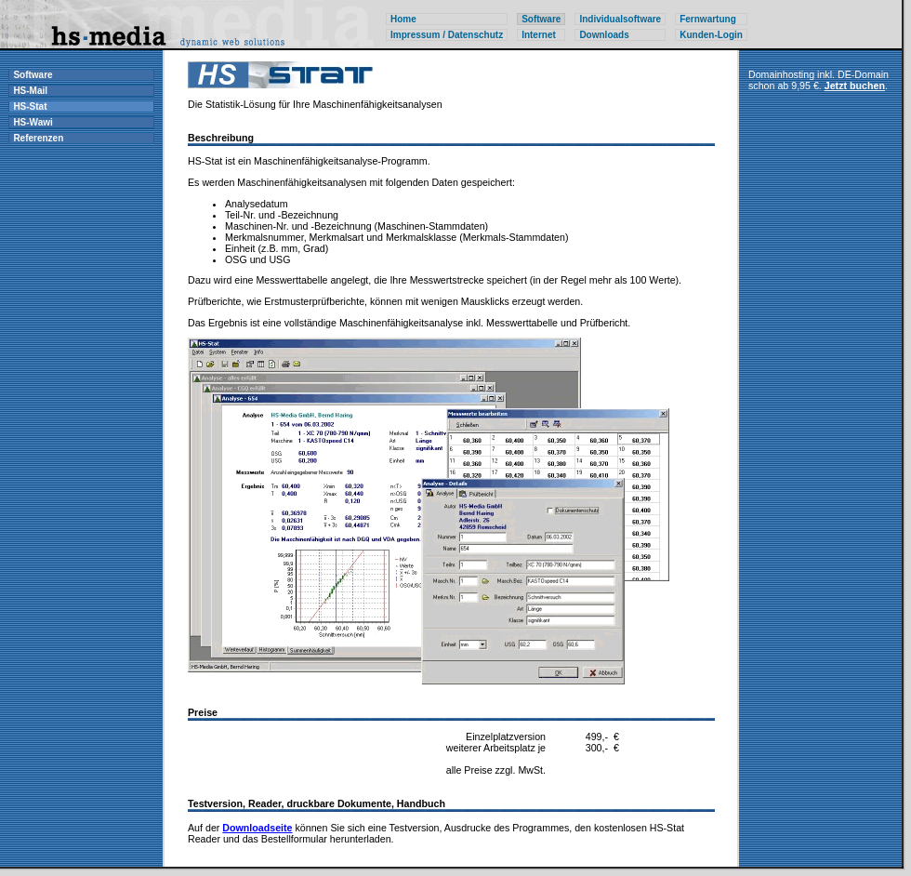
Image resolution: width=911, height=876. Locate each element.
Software (32, 75)
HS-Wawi (32, 122)
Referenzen (38, 138)
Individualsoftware (620, 19)
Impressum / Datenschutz (446, 35)
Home (403, 19)
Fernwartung (708, 19)
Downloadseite (257, 827)
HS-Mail (30, 91)
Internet (539, 35)
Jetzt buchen (855, 85)
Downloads (603, 35)
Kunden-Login (711, 35)
